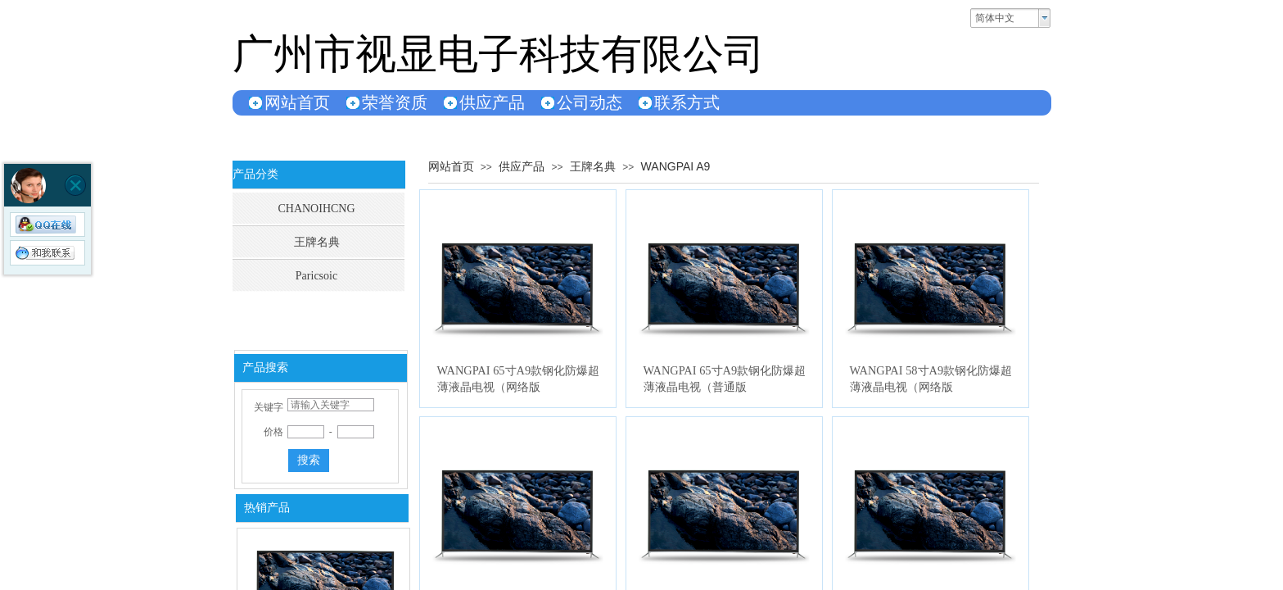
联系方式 (687, 102)
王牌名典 (593, 166)
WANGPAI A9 (676, 166)
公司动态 (589, 102)
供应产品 (492, 102)
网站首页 (297, 102)
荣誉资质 (394, 102)
